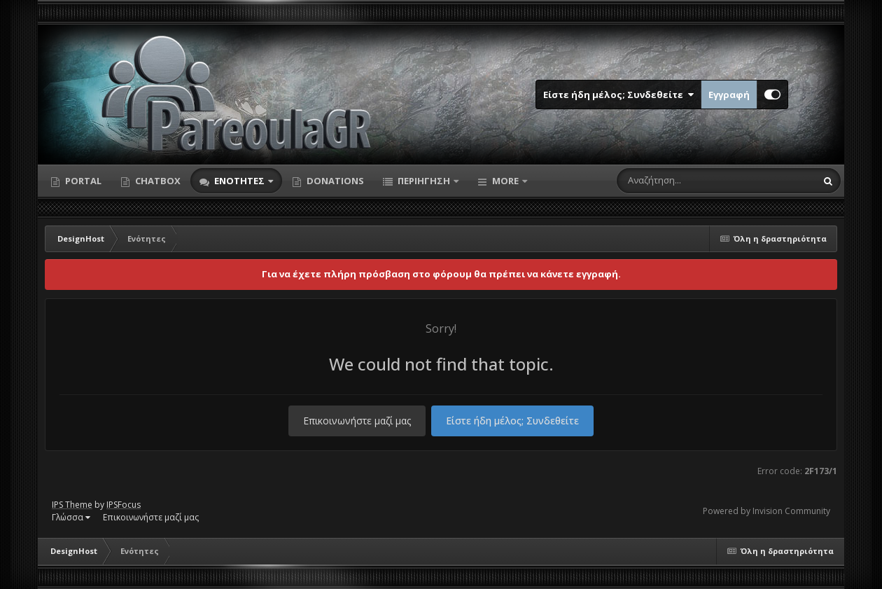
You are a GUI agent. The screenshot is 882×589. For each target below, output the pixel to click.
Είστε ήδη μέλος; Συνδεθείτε (618, 95)
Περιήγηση (424, 180)
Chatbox (157, 180)
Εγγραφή (729, 94)
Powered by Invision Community (766, 511)
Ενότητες (239, 180)
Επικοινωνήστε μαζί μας (357, 420)
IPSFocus (123, 505)
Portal (82, 180)
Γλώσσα (71, 517)
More (505, 180)
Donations (334, 180)
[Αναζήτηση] (687, 180)
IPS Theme (72, 505)
